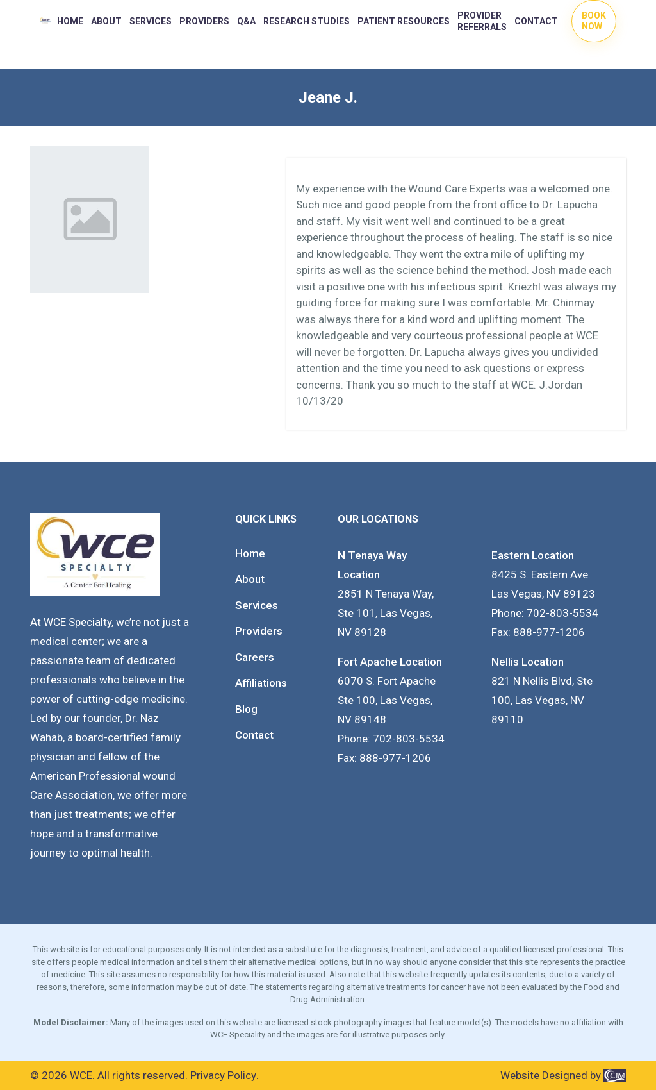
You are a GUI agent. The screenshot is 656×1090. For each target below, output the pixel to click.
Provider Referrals (482, 21)
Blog (246, 709)
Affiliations (261, 682)
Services (150, 21)
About (106, 21)
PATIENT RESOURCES (403, 21)
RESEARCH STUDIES (306, 21)
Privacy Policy (223, 1075)
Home (70, 21)
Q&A (246, 21)
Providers (259, 631)
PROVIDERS (204, 21)
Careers (254, 657)
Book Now (594, 20)
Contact (536, 21)
